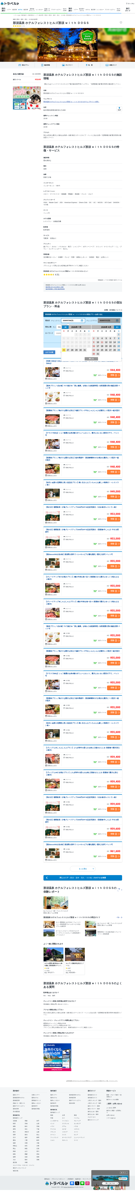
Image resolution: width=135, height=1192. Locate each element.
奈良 (26, 1146)
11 (102, 342)
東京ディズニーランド (19, 1168)
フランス (53, 1132)
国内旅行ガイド (92, 1095)
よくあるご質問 (111, 1108)
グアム (64, 1126)
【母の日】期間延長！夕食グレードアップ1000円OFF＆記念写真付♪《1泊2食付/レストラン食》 (81, 507)
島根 (14, 1151)
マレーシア (77, 1121)
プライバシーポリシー (58, 1179)
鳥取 (26, 1148)
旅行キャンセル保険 (112, 1099)
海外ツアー (53, 1095)
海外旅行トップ (55, 1112)
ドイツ (76, 1132)
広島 (38, 1148)
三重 (26, 1140)
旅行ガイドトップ (93, 1120)
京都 (26, 1143)
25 (102, 350)
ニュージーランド (79, 1137)
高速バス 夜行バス (47, 9)
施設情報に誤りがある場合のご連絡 (54, 287)
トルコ (52, 1140)
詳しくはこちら (110, 1183)
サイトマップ (87, 1179)
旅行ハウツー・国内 (94, 1106)
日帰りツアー (36, 1095)
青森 (26, 1121)
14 (114, 342)
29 (76, 350)
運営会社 (47, 1179)
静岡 (38, 1137)
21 (114, 346)
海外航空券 (72, 1097)
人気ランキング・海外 (94, 1103)
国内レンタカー (36, 1103)
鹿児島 (15, 1162)
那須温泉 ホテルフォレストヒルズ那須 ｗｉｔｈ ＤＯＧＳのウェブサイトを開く (71, 102)
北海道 (15, 1121)
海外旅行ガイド (92, 1097)
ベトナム (76, 1118)
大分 (14, 1159)
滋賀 (14, 1143)
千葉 (38, 1129)
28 (72, 350)
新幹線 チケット (32, 9)
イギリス (76, 1129)
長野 (14, 1134)
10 (98, 342)
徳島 (14, 1154)
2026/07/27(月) (105, 320)
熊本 (26, 1159)
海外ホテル (53, 1097)
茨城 (38, 1126)
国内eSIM (16, 1109)
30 (80, 350)
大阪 (38, 1143)
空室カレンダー (52, 378)
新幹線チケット (36, 1100)
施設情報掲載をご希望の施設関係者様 (55, 289)
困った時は (130, 3)
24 (98, 350)
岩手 (38, 1121)
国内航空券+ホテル (18, 1097)
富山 (38, 1134)
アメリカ (53, 1129)
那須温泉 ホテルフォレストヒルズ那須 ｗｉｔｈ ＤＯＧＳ (51, 23)
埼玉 (26, 1129)
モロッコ (65, 1140)
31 (85, 350)
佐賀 (26, 1157)
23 (94, 350)
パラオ (76, 1126)
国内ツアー (16, 1095)
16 (94, 346)
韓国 (51, 1115)
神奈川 (27, 1132)
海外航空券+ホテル (75, 1095)
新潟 (26, 1134)
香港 (75, 1115)
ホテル (20, 9)
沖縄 (26, 1162)
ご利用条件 (70, 1179)
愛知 (14, 1140)
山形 (38, 1123)
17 (98, 346)
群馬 (14, 1129)
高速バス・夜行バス (19, 1103)
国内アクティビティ (19, 1106)
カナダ (64, 1129)
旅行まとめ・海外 (93, 1114)
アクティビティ (56, 9)
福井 (26, 1137)
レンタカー (39, 9)
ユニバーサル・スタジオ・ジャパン (23, 1165)
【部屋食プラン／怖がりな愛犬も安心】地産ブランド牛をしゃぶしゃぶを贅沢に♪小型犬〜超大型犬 (82, 410)
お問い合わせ (110, 1115)
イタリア (65, 1132)
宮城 (26, 1123)
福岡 (14, 1157)
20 (110, 346)
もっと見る (86, 869)
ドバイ (76, 1140)
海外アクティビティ (75, 1100)
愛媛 (26, 1154)
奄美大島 (15, 1171)
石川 (14, 1137)
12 (106, 342)
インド (52, 1123)
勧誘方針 (78, 1179)
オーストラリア (67, 1137)
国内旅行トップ (17, 1118)
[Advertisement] (93, 1057)
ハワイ (52, 1126)
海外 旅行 (70, 10)
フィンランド (54, 1137)
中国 (51, 1118)
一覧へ (119, 890)
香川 (38, 1151)
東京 (14, 1132)
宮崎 (38, 1159)
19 (106, 346)
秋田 (14, 1123)
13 (110, 342)
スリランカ (65, 1123)
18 (102, 346)
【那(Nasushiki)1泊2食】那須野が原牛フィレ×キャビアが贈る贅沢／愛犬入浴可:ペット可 (79, 554)
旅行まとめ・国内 (93, 1111)
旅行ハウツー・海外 (94, 1109)
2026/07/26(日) (68, 320)
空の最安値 (16, 1111)
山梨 (38, 1132)
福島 (14, 1126)
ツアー (9, 9)
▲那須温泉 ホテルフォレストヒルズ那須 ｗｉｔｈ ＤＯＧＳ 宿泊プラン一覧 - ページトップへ (92, 1080)
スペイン (53, 1134)
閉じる (124, 1172)
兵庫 (38, 1146)
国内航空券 (16, 1100)
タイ (63, 1118)
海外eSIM (72, 1103)
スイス (64, 1134)
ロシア (76, 1134)
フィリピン (65, 1121)
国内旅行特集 (36, 1109)
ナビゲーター (92, 1117)
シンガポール (54, 1121)
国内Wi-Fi (34, 1106)
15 (119, 342)
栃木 (26, 1126)
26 (64, 350)
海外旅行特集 (54, 1106)
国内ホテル (35, 1097)
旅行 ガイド (127, 10)
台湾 (63, 1115)
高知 (38, 1154)
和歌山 (15, 1146)
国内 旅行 (3, 10)
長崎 (38, 1157)
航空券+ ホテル (81, 9)
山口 (26, 1151)
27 (68, 350)
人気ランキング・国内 (94, 1100)
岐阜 (38, 1140)
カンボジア (77, 1123)
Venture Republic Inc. (69, 1187)
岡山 (14, 1148)
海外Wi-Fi (53, 1103)
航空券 (14, 9)
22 (119, 346)
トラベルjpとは (111, 1118)
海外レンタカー (55, 1100)
